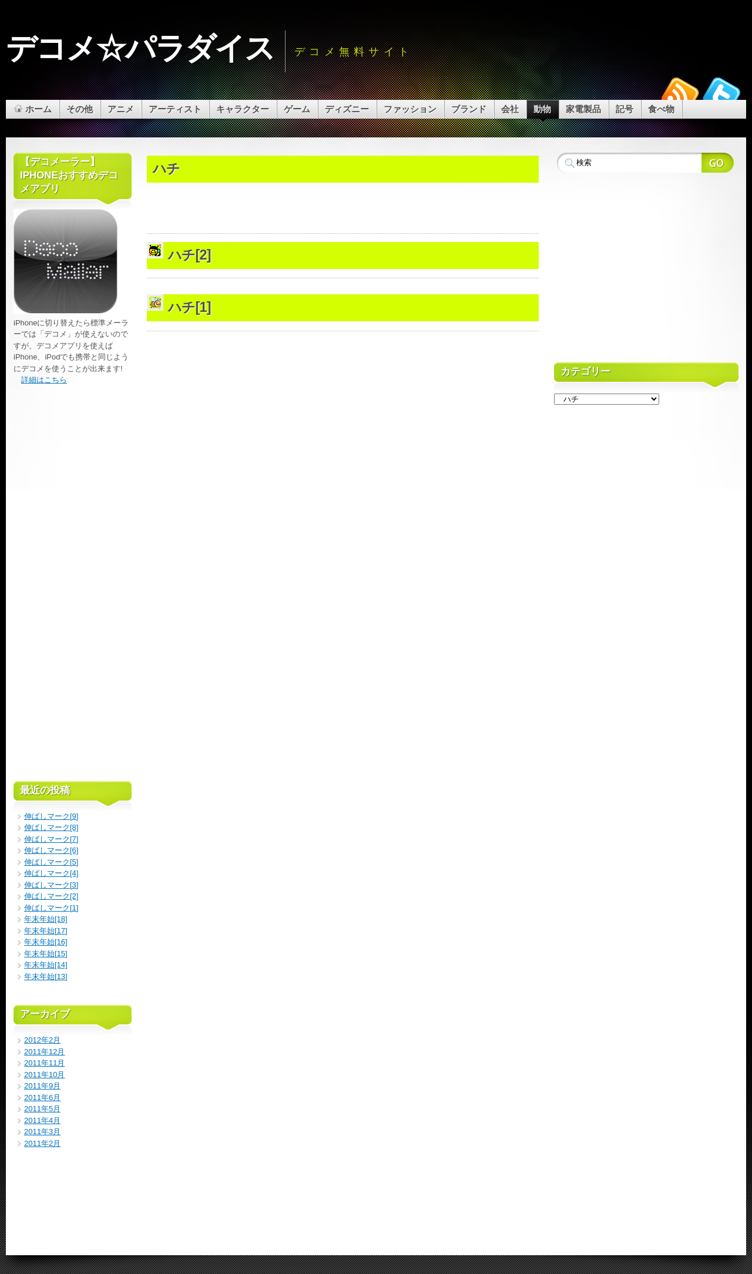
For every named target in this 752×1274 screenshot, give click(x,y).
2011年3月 (42, 1131)
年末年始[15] (46, 953)
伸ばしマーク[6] (51, 850)
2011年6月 (42, 1097)
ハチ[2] (189, 255)
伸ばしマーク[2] (51, 896)
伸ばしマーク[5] (51, 862)
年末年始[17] (46, 930)
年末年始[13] (46, 976)
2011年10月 (44, 1074)
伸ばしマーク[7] (51, 839)
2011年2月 (42, 1143)
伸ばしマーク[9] (51, 816)
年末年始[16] (46, 941)
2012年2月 (42, 1040)
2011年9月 (42, 1085)
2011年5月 (42, 1108)
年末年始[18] (46, 919)
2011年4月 (42, 1120)
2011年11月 (44, 1062)
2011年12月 (44, 1051)
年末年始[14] (46, 964)
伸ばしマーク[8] (51, 827)
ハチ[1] (189, 307)
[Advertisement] (342, 149)
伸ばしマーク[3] (51, 884)
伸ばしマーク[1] (51, 907)
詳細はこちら (44, 379)
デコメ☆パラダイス (140, 48)
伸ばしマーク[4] (51, 873)
